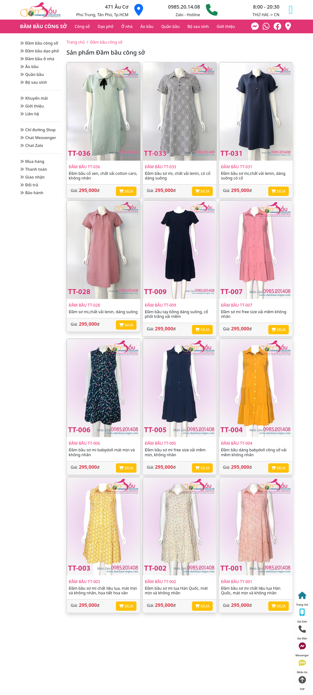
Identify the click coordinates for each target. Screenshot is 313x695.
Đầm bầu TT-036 (84, 166)
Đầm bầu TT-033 (160, 166)
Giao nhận (35, 177)
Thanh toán (36, 169)
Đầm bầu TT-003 (84, 581)
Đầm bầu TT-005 (160, 443)
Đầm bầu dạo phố (42, 51)
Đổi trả (31, 185)
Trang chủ (76, 42)
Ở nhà (127, 26)
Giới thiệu (226, 26)
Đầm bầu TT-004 (236, 443)
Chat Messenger (40, 137)
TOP (302, 682)
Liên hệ (32, 114)
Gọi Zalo (302, 615)
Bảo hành (34, 192)
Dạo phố (105, 26)
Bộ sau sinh (198, 26)
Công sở (82, 26)
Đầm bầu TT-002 (160, 581)
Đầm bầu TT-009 (160, 305)
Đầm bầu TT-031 (236, 166)
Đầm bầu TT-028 (84, 305)
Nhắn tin (302, 665)
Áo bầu (147, 26)
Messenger (302, 648)
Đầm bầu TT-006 (84, 443)
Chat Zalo (34, 145)
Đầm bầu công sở (41, 43)
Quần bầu (170, 26)
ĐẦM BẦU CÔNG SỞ (43, 26)
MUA (126, 191)
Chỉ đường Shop (40, 129)
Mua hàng (34, 161)
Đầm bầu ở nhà (39, 58)
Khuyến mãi (36, 98)
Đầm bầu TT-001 (236, 581)
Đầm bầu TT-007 (236, 305)
